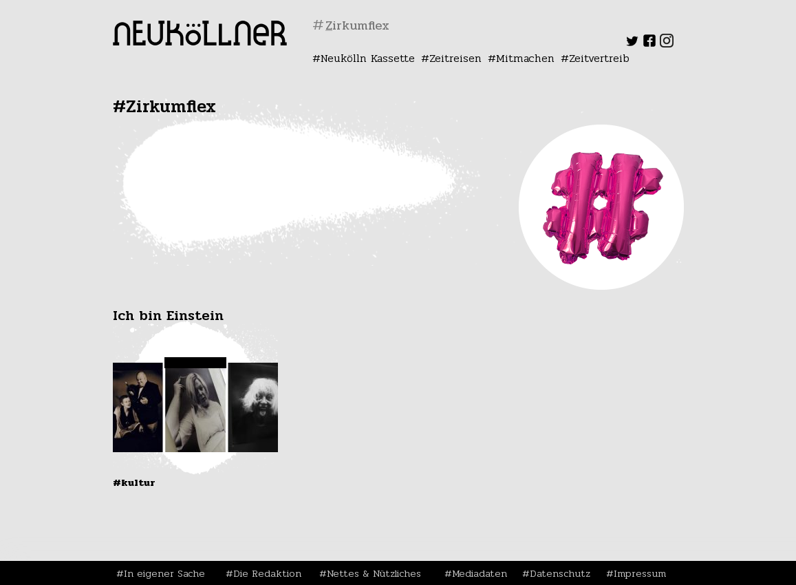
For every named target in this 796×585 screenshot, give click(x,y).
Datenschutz (560, 573)
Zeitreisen (455, 58)
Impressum (640, 573)
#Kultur (134, 482)
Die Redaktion (267, 573)
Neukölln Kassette (368, 58)
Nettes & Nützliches (374, 573)
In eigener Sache (164, 573)
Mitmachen (525, 58)
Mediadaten (479, 573)
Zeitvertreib (599, 58)
